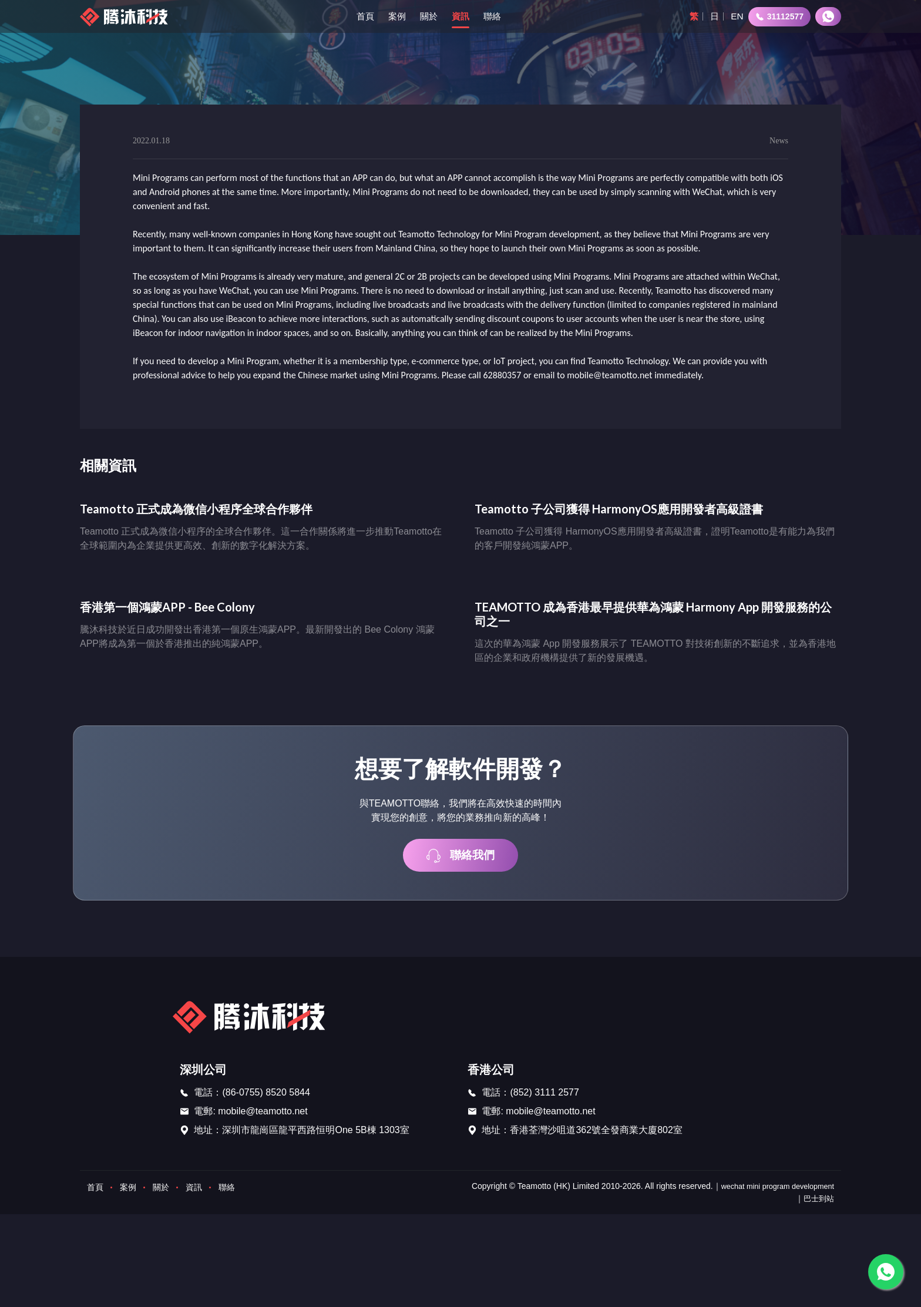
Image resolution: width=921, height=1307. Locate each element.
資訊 (460, 16)
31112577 (779, 17)
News (778, 141)
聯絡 (493, 16)
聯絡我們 (460, 859)
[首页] (126, 16)
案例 (394, 16)
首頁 (361, 16)
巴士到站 (817, 1202)
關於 (427, 16)
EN (736, 16)
